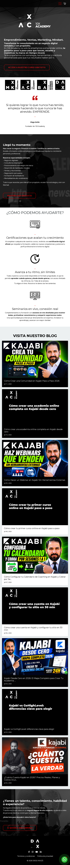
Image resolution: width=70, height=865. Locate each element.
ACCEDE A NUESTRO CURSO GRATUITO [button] (26, 67)
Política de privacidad (45, 856)
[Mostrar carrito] (64, 3)
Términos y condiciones (26, 856)
